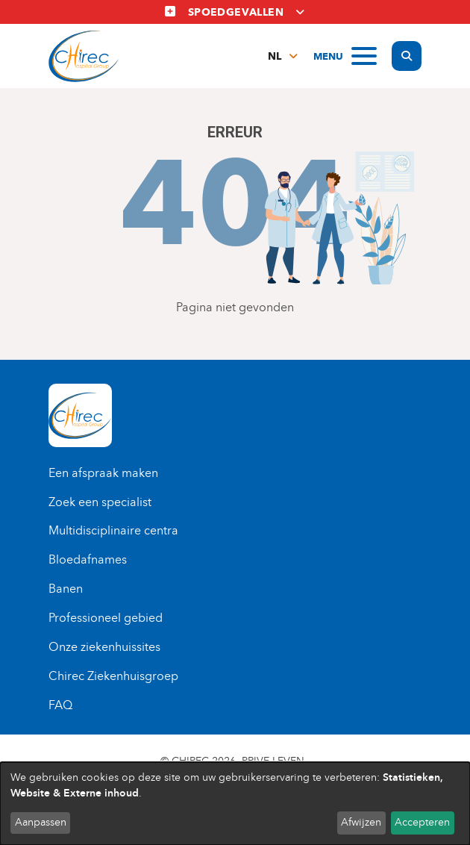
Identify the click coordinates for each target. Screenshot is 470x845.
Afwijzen (361, 822)
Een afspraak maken (103, 473)
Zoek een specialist (99, 502)
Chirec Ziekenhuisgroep (113, 676)
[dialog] (235, 803)
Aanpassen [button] (40, 822)
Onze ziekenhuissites (104, 647)
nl (274, 56)
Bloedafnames (87, 559)
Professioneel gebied (105, 618)
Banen (65, 588)
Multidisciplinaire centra (113, 530)
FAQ (60, 705)
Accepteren (422, 822)
